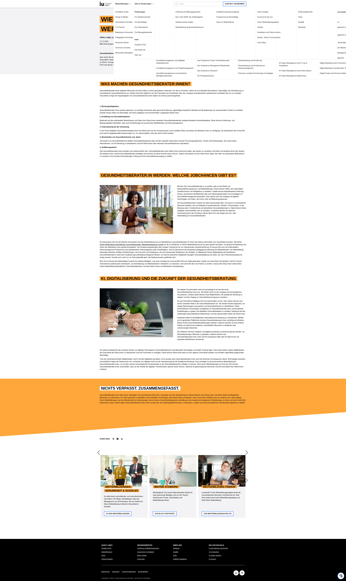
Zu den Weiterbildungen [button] (117, 466)
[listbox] (173, 455)
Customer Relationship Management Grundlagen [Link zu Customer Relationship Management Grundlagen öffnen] (326, 53)
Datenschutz (105, 571)
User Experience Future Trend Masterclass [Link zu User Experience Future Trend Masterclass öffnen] (201, 60)
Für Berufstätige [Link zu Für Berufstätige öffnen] (128, 22)
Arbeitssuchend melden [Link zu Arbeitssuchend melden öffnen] (172, 22)
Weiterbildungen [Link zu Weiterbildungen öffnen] (106, 552)
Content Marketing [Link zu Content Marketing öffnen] (315, 17)
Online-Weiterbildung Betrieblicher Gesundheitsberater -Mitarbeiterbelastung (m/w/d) (132, 229)
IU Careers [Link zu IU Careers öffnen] (212, 559)
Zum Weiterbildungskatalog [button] (217, 466)
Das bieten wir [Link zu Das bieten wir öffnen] (127, 50)
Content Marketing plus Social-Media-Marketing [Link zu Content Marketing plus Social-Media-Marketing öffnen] (326, 42)
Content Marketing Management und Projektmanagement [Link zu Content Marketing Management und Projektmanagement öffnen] (321, 36)
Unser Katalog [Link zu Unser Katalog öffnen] (250, 12)
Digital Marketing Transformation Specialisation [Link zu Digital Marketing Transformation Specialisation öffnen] (325, 68)
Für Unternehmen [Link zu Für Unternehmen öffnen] (129, 27)
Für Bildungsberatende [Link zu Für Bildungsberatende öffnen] (131, 32)
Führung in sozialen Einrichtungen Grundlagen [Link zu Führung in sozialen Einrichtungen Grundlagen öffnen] (243, 73)
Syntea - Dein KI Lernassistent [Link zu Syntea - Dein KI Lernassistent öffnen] (256, 37)
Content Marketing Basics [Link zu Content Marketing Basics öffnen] (317, 22)
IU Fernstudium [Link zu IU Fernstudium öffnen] (214, 552)
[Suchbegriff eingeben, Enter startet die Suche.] (194, 3)
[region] (173, 455)
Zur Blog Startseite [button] (165, 466)
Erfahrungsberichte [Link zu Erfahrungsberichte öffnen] (293, 12)
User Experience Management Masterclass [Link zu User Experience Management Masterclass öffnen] (201, 65)
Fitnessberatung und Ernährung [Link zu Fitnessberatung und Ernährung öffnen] (238, 60)
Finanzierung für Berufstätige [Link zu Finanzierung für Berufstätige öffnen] (215, 17)
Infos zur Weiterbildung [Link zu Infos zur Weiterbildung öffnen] (213, 22)
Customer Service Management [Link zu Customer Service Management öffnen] (320, 58)
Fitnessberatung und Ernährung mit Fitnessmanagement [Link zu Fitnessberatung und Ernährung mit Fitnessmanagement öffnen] (239, 67)
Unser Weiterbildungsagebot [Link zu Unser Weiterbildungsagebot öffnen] (256, 22)
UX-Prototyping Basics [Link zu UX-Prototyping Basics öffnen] (193, 76)
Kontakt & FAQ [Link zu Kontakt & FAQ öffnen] (128, 45)
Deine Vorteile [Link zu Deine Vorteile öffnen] (141, 555)
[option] (124, 455)
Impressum (115, 571)
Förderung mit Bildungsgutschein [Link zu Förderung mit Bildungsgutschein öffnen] (175, 12)
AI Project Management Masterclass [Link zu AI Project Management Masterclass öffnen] (280, 76)
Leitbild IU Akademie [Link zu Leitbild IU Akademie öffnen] (180, 559)
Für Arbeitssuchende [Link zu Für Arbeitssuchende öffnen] (130, 17)
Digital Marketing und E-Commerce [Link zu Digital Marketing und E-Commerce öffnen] (321, 63)
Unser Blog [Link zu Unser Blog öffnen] (249, 42)
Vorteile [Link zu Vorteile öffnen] (248, 27)
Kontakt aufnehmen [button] (234, 4)
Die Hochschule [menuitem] (216, 545)
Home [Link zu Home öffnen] (103, 555)
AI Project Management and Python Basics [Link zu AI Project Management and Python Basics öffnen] (283, 71)
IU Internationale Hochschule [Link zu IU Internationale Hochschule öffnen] (218, 548)
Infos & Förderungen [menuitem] (132, 4)
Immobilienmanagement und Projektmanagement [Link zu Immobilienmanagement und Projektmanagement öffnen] (162, 68)
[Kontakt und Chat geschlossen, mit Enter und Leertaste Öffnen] (340, 575)
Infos (124, 39)
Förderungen (127, 12)
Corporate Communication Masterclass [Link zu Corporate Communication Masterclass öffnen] (322, 48)
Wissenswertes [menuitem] (144, 545)
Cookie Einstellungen (129, 571)
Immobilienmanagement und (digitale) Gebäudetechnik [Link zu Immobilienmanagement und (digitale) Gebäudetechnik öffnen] (158, 62)
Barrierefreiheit (143, 571)
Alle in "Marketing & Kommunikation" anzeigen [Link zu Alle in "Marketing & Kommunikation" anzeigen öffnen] (325, 12)
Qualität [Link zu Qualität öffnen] (289, 22)
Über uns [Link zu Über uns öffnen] (125, 55)
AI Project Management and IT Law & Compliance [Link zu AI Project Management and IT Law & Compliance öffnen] (281, 64)
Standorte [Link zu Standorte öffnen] (289, 27)
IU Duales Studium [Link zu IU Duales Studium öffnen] (215, 555)
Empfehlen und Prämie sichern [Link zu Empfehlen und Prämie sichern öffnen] (256, 32)
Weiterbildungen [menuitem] (111, 4)
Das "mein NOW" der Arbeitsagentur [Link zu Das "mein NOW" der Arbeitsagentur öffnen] (177, 17)
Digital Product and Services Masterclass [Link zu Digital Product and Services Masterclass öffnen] (323, 73)
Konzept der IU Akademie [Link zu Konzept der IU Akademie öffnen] (145, 552)
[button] (118, 4)
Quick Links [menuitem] (106, 545)
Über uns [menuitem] (177, 545)
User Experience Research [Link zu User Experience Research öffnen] (195, 71)
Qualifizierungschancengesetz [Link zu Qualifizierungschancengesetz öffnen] (215, 12)
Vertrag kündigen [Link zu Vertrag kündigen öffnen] (107, 559)
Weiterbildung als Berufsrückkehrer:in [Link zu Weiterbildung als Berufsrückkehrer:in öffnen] (177, 27)
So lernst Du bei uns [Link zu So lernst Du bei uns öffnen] (252, 17)
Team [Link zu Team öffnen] (288, 17)
